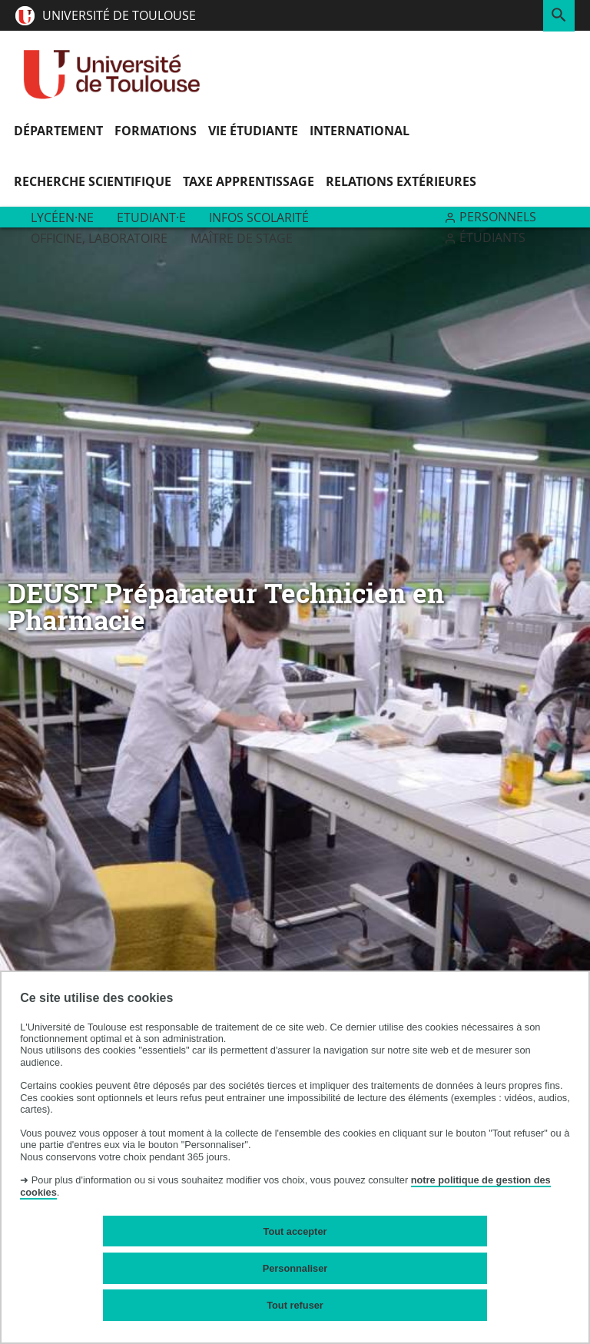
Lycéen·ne (62, 217)
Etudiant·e (151, 217)
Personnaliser (295, 1268)
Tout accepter (295, 1231)
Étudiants (492, 237)
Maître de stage (242, 238)
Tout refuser (295, 1305)
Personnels (497, 216)
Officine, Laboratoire (99, 238)
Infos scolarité (259, 217)
